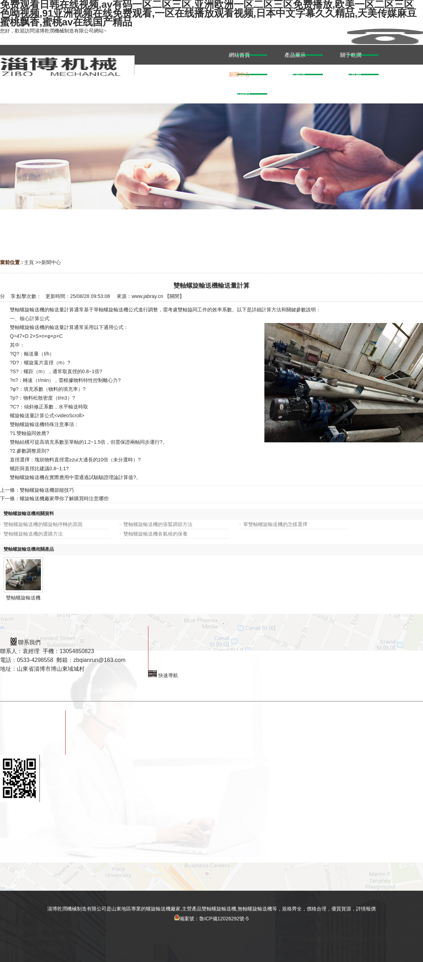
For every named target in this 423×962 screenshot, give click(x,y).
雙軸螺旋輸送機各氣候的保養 (155, 534)
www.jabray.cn (147, 296)
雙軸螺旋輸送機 (23, 597)
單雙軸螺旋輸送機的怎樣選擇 (275, 524)
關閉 (174, 296)
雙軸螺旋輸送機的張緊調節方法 (157, 524)
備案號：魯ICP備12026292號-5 (211, 918)
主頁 (29, 262)
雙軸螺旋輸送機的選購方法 (33, 534)
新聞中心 (51, 262)
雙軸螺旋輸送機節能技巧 (47, 490)
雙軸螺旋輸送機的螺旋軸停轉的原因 (43, 524)
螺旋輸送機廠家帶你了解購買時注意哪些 (64, 498)
